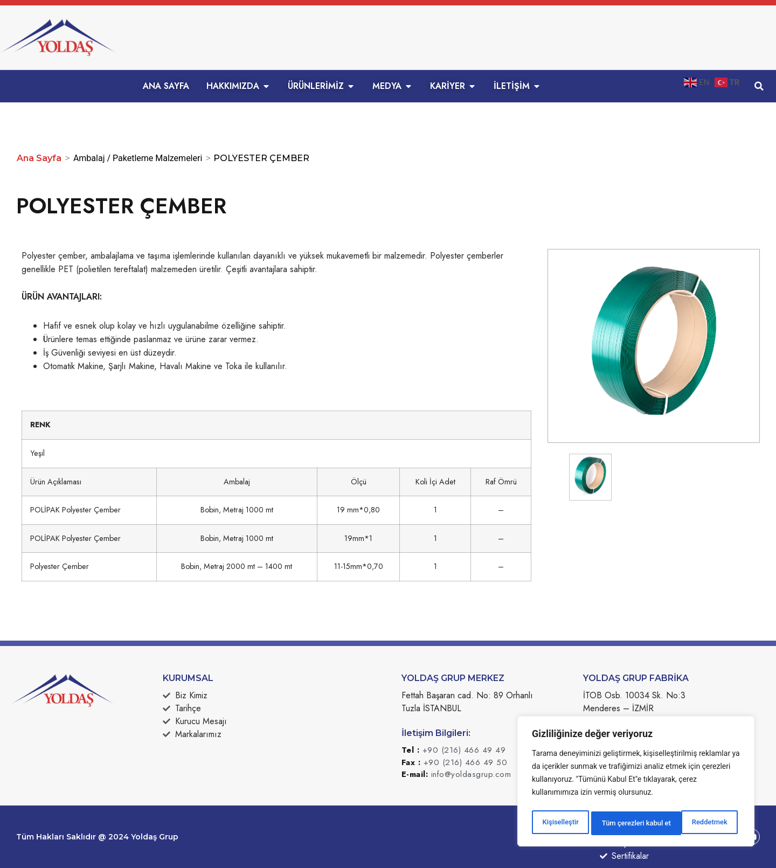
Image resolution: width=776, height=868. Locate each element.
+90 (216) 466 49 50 (466, 762)
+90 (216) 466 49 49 (464, 750)
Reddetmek (618, 823)
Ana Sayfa (39, 158)
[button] (759, 86)
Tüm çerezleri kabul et (694, 823)
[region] (635, 783)
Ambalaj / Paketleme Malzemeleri (137, 158)
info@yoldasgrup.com (471, 774)
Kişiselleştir (559, 823)
